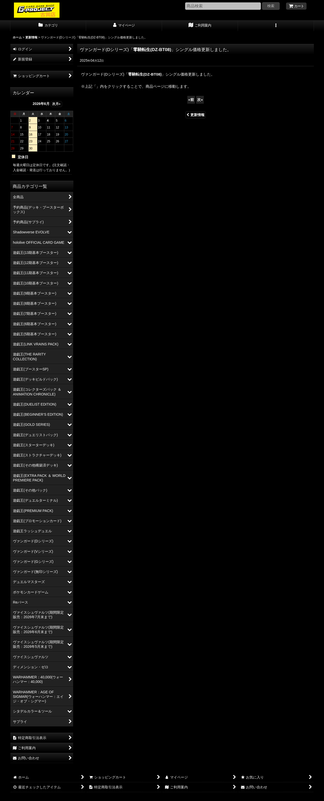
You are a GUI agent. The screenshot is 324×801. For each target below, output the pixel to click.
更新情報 (196, 115)
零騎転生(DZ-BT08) (152, 49)
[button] (276, 25)
